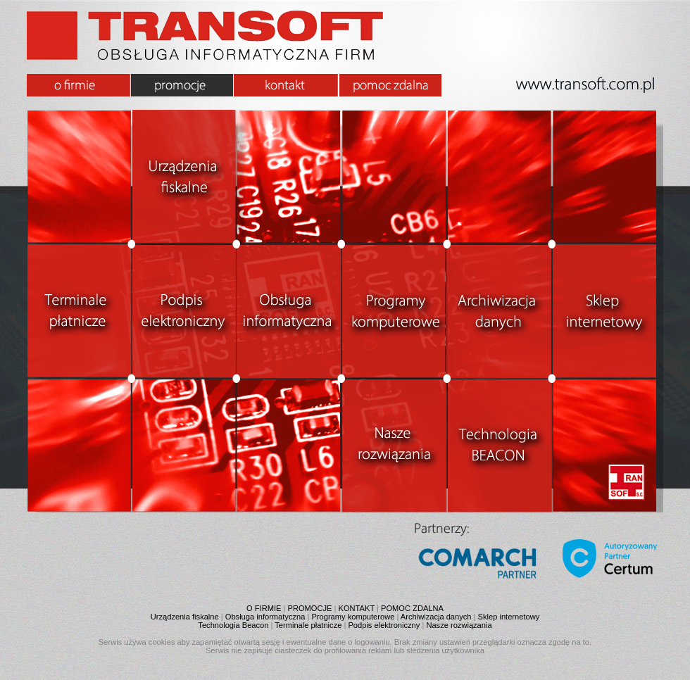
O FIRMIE (263, 608)
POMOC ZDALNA (412, 608)
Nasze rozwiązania (458, 625)
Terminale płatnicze (308, 625)
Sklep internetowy (509, 616)
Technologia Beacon (233, 625)
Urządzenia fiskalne (185, 616)
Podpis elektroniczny (384, 625)
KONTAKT (357, 608)
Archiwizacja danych (436, 616)
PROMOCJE (310, 608)
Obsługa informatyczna (265, 616)
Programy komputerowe (352, 616)
